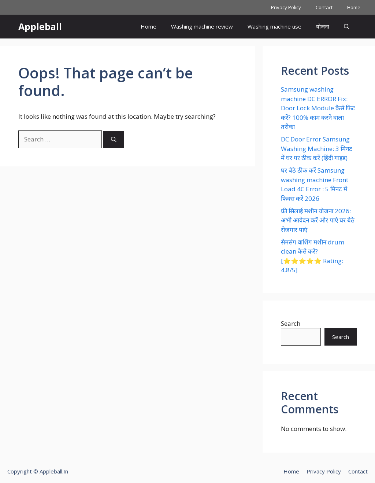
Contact (324, 7)
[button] (347, 26)
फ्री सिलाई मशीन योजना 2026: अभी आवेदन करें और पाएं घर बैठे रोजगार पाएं (317, 220)
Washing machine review (202, 26)
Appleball (40, 26)
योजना (322, 26)
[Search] (113, 139)
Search (290, 323)
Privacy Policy (286, 7)
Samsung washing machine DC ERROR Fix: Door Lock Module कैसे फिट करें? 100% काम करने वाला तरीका (318, 108)
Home (353, 7)
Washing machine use (274, 26)
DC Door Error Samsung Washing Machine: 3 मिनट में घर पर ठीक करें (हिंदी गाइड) (316, 148)
